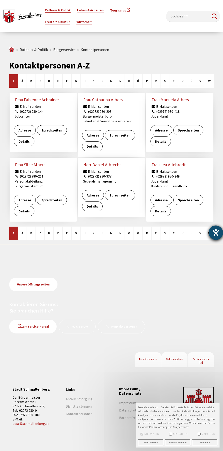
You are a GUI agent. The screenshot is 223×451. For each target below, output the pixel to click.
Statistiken (178, 434)
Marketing (206, 434)
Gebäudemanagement (99, 181)
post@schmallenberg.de (30, 423)
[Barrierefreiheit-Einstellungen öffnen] (216, 233)
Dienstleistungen (148, 359)
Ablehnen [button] (205, 442)
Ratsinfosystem (201, 359)
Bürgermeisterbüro (97, 116)
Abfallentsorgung (79, 399)
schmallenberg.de (12, 49)
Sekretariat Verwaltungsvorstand (107, 121)
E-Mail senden (28, 106)
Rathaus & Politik (34, 49)
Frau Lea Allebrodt (169, 164)
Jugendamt (159, 116)
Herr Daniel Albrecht (102, 164)
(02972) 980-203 (97, 111)
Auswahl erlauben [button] (178, 442)
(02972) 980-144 (29, 111)
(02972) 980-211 (29, 176)
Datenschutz (128, 410)
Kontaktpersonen (124, 326)
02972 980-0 (80, 326)
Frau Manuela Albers (170, 99)
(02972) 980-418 (165, 111)
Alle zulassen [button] (151, 442)
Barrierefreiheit (131, 417)
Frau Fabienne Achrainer (37, 99)
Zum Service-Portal (35, 326)
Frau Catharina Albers (103, 99)
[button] (214, 16)
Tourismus (118, 10)
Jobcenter (22, 116)
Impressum (127, 403)
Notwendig (149, 434)
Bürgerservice (64, 49)
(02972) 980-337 (97, 176)
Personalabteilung (29, 181)
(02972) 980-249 (165, 176)
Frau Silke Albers (30, 164)
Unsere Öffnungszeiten (33, 284)
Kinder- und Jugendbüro (169, 186)
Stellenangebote (174, 359)
